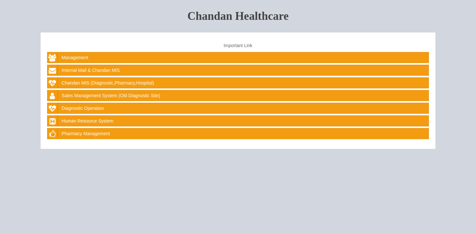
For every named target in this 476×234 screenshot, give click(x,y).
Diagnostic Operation (75, 108)
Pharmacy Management (78, 133)
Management (67, 57)
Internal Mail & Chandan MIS (83, 70)
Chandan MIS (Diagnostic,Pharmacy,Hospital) (100, 83)
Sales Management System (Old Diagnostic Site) (103, 95)
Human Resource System (80, 121)
